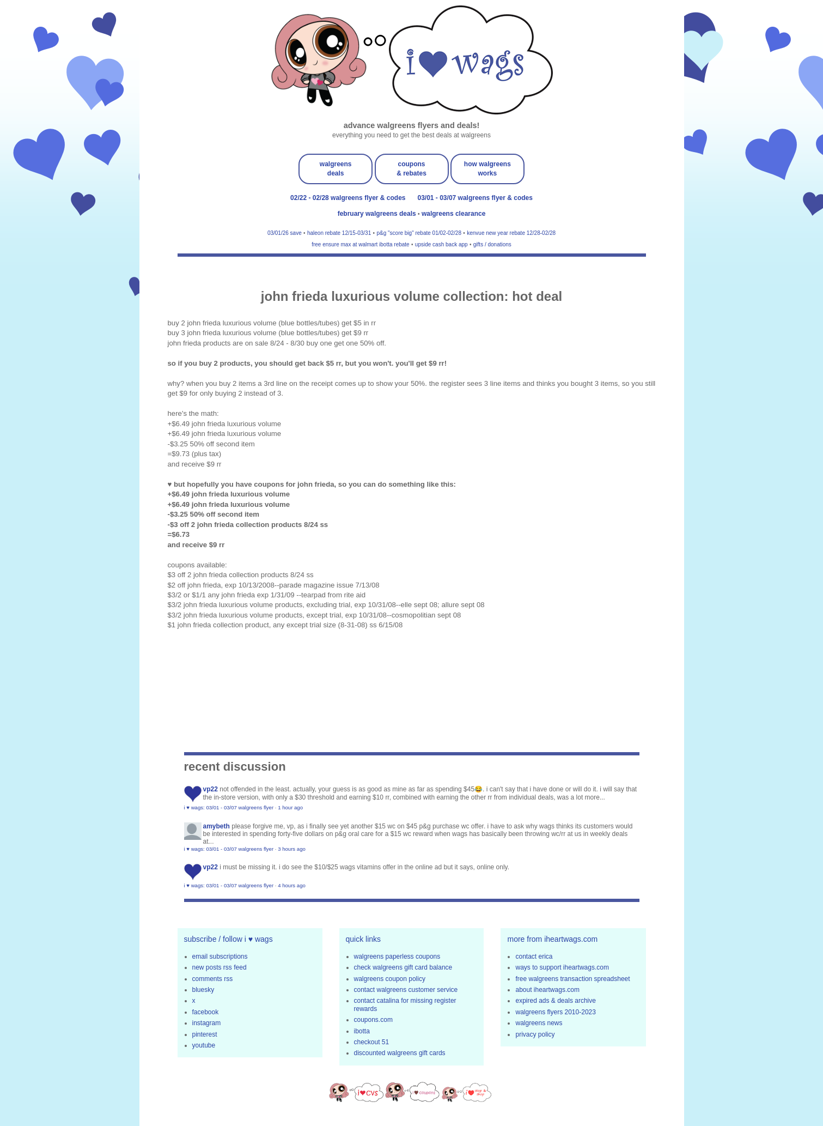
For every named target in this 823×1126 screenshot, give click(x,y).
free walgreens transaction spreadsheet (572, 979)
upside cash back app (441, 244)
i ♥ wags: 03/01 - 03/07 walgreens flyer (229, 807)
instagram (206, 1023)
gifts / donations (492, 244)
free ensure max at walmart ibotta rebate (361, 244)
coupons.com (373, 1020)
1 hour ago (290, 807)
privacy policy (534, 1034)
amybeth (216, 826)
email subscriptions (220, 956)
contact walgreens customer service (406, 990)
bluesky (203, 990)
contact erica (533, 956)
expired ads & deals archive (555, 1000)
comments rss (212, 979)
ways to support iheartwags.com (561, 967)
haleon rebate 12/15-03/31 (339, 233)
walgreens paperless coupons (397, 956)
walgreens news (538, 1023)
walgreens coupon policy (389, 979)
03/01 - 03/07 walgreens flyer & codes (475, 198)
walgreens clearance (453, 213)
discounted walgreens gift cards (400, 1053)
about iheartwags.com (547, 990)
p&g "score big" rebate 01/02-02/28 (418, 233)
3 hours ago (292, 849)
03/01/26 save (284, 233)
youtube (204, 1045)
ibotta (362, 1031)
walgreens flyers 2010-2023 (555, 1012)
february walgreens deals (378, 213)
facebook (205, 1012)
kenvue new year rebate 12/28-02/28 (511, 233)
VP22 (210, 789)
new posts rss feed (219, 967)
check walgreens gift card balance (403, 967)
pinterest (204, 1034)
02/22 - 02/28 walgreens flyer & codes (347, 198)
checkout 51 (371, 1042)
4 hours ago (292, 885)
